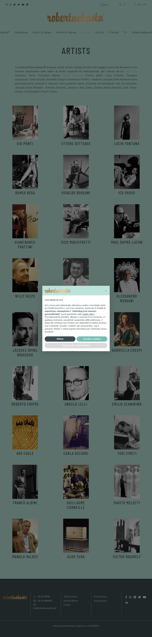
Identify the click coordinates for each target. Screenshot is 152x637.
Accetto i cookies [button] (92, 339)
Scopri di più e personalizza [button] (76, 345)
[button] (105, 290)
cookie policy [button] (88, 314)
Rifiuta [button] (60, 339)
